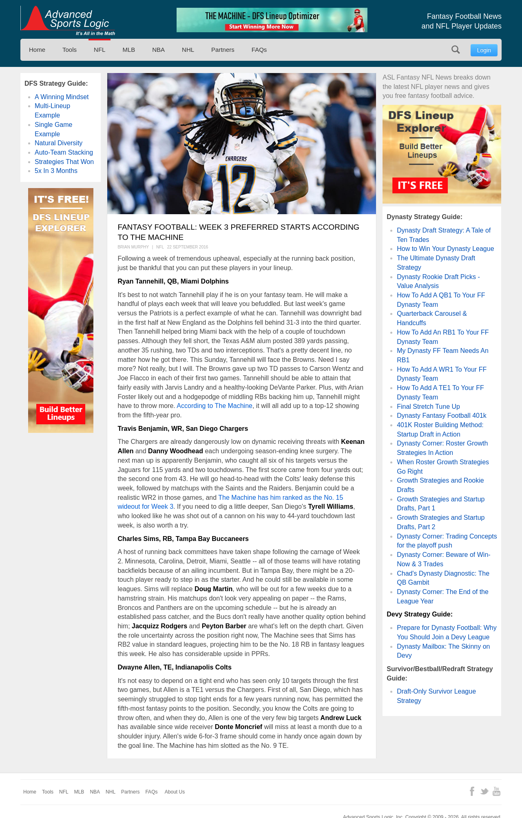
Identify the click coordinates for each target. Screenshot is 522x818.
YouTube (496, 791)
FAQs (259, 49)
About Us (175, 792)
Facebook (472, 791)
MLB (128, 49)
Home (37, 49)
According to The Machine (214, 405)
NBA (158, 49)
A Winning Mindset (62, 96)
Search (456, 49)
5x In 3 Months (56, 170)
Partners (222, 49)
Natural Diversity (58, 143)
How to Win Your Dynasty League (445, 248)
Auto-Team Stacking (64, 152)
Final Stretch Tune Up (428, 406)
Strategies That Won (64, 161)
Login (484, 50)
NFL (99, 49)
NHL (188, 49)
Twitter (484, 791)
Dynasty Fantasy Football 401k (442, 415)
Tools (69, 49)
